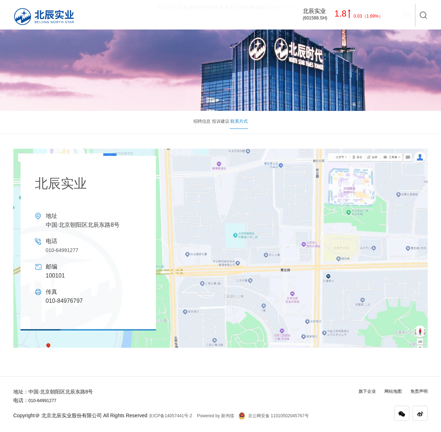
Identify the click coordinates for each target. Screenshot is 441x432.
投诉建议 (220, 122)
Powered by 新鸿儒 (222, 415)
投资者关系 (191, 15)
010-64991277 (64, 250)
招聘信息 (165, 122)
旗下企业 (360, 391)
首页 (107, 15)
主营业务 (222, 15)
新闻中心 (160, 15)
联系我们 (280, 15)
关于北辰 (131, 15)
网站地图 (389, 391)
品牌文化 (251, 15)
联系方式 (276, 126)
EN (406, 15)
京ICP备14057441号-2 (174, 415)
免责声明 (418, 391)
